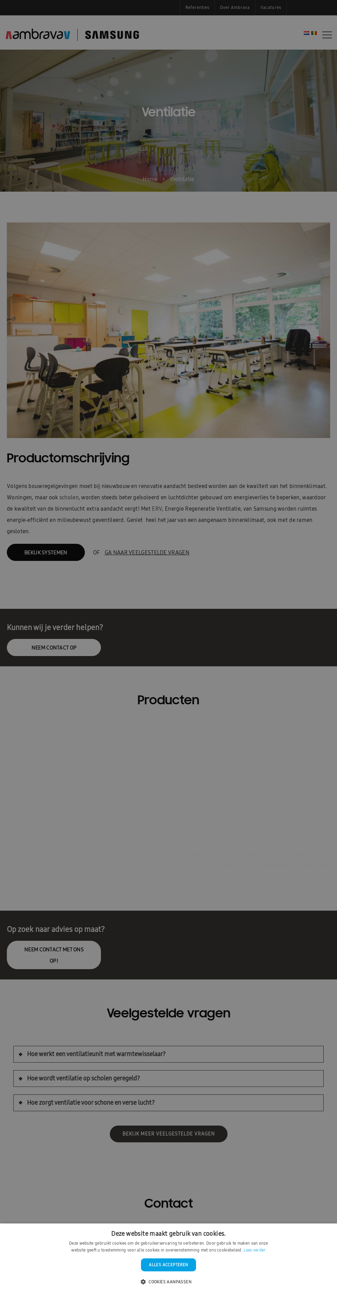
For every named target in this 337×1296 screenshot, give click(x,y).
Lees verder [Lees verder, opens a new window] (254, 1250)
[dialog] (168, 648)
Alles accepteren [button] (168, 1265)
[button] (168, 1282)
